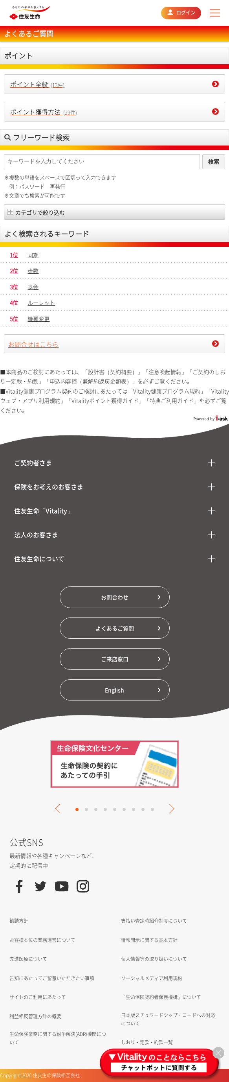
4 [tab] (105, 809)
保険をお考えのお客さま (48, 486)
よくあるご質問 (114, 628)
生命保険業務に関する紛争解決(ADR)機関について (57, 1038)
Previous (59, 808)
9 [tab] (152, 809)
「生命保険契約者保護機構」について (161, 997)
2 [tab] (86, 809)
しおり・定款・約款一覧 (147, 1042)
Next (169, 808)
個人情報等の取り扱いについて (154, 958)
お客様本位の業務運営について (42, 940)
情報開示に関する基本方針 (149, 940)
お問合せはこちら (33, 344)
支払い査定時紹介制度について (154, 920)
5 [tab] (114, 809)
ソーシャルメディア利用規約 (151, 978)
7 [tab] (133, 809)
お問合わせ (114, 597)
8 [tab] (143, 809)
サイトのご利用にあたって (37, 997)
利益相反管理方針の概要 (35, 1016)
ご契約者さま (33, 462)
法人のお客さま (36, 534)
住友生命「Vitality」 (43, 510)
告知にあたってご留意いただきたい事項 (51, 978)
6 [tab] (124, 809)
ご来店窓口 (114, 659)
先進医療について (28, 958)
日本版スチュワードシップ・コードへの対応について (168, 1019)
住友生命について (39, 558)
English (114, 690)
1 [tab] (77, 809)
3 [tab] (95, 809)
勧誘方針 (18, 920)
